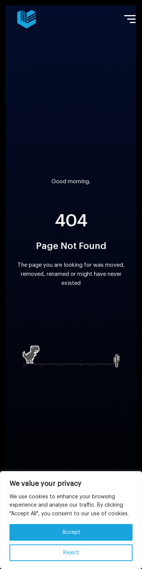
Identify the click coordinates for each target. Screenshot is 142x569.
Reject (71, 552)
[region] (71, 520)
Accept (71, 532)
